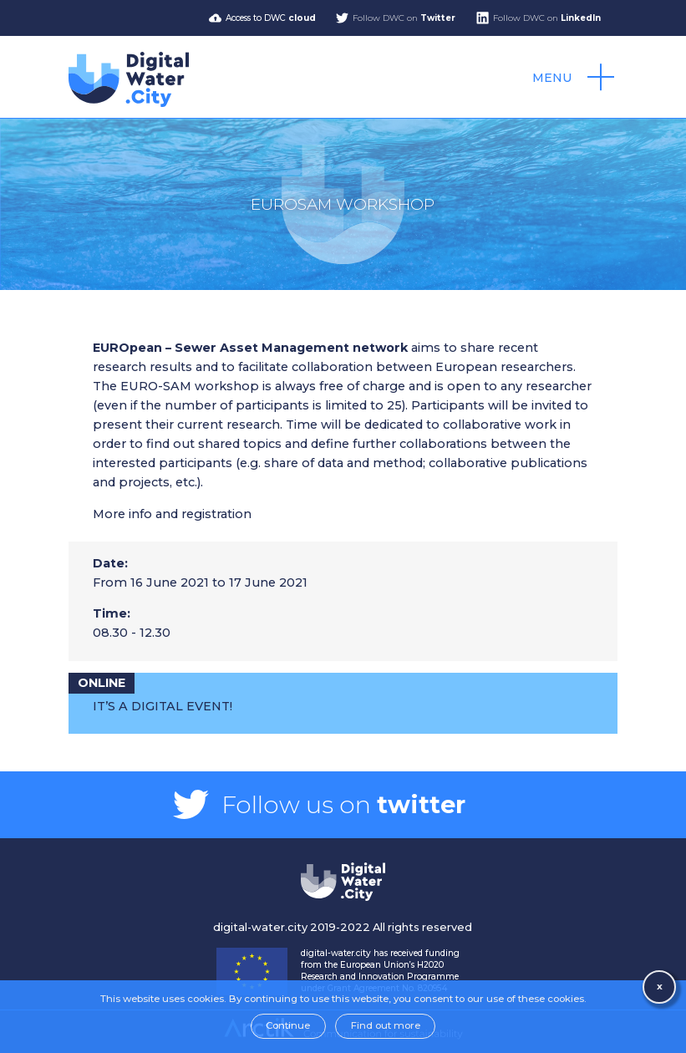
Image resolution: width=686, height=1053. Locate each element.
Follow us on (343, 804)
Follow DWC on (404, 18)
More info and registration (172, 513)
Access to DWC (271, 18)
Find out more (385, 1025)
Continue (288, 1025)
